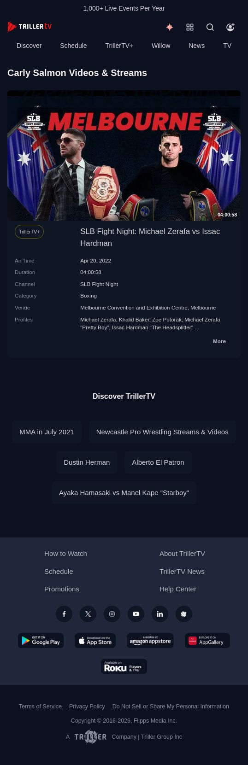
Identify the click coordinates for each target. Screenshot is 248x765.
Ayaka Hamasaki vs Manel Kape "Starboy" (124, 492)
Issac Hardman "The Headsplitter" (152, 327)
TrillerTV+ (120, 45)
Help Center (177, 589)
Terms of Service (40, 706)
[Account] (230, 27)
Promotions (61, 589)
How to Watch (65, 553)
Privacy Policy (87, 706)
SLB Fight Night (99, 284)
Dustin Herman (87, 462)
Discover (29, 45)
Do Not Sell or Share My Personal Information (170, 706)
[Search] (210, 27)
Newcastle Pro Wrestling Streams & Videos (162, 432)
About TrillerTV (182, 553)
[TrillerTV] (29, 27)
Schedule (73, 45)
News (197, 45)
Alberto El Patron (158, 462)
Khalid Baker (134, 319)
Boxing (88, 295)
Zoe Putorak (167, 319)
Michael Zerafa (98, 319)
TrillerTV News (182, 571)
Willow (161, 45)
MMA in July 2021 (46, 432)
